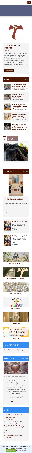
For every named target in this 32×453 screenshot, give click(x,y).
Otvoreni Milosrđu (8, 419)
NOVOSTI (16, 79)
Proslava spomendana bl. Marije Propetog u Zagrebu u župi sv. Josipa (20, 116)
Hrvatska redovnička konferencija (13, 435)
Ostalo (6, 433)
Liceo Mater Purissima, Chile (11, 424)
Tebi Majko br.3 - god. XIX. (19, 222)
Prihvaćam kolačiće (11, 450)
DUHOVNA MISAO (16, 358)
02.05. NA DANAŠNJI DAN (12, 345)
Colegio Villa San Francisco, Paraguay (14, 426)
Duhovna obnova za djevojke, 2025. (18, 95)
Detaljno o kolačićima (21, 450)
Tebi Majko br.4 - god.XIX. (14, 199)
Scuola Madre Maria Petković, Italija (13, 422)
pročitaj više (9, 70)
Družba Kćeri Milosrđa (9, 417)
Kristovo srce (9, 401)
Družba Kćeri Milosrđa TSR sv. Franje (14, 415)
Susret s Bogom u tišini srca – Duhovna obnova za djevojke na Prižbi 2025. (20, 86)
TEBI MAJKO (16, 171)
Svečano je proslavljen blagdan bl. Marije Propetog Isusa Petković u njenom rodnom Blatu (19, 126)
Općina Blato (7, 437)
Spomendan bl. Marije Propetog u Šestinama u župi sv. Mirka (19, 106)
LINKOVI (6, 410)
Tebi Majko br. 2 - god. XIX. (19, 236)
